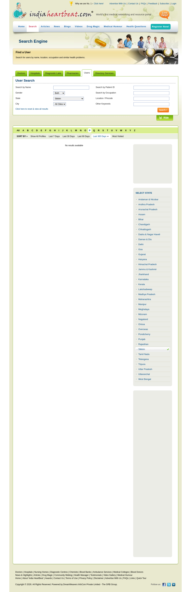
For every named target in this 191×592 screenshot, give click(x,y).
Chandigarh (144, 224)
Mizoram (142, 314)
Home (21, 26)
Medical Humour (113, 26)
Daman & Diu (145, 239)
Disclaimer (98, 578)
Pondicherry (144, 334)
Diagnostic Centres (59, 572)
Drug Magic (93, 26)
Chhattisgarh (144, 229)
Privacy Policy (85, 578)
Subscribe (164, 3)
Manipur (142, 304)
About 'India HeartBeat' (33, 578)
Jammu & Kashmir (147, 269)
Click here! (99, 3)
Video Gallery (109, 575)
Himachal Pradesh (147, 264)
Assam (141, 214)
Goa (140, 249)
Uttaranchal (144, 374)
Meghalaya (143, 309)
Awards (48, 578)
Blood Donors (137, 572)
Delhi (141, 244)
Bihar (141, 219)
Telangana (143, 359)
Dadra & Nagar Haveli (149, 234)
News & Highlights (23, 575)
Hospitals (28, 572)
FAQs (143, 3)
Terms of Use (71, 578)
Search (33, 26)
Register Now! (160, 26)
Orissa (141, 324)
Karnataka (143, 279)
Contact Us (133, 3)
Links (132, 578)
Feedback (152, 3)
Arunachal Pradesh (147, 209)
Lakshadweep (145, 289)
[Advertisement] (152, 164)
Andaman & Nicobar (148, 199)
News (57, 26)
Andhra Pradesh (146, 204)
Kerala (141, 284)
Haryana (142, 259)
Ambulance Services (102, 572)
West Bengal (144, 379)
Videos (79, 26)
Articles (45, 26)
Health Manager (81, 575)
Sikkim (141, 349)
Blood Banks (85, 572)
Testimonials (96, 575)
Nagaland (143, 319)
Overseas (143, 329)
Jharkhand (143, 274)
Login (173, 3)
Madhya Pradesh (146, 294)
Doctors (18, 572)
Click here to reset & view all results (31, 109)
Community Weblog (63, 575)
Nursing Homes (41, 572)
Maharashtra (144, 299)
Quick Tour (141, 578)
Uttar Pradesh (145, 369)
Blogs (67, 26)
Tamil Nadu (144, 354)
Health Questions (136, 26)
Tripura (141, 364)
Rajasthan (143, 344)
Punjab (141, 339)
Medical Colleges (121, 572)
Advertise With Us (117, 3)
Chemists (73, 572)
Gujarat (142, 254)
